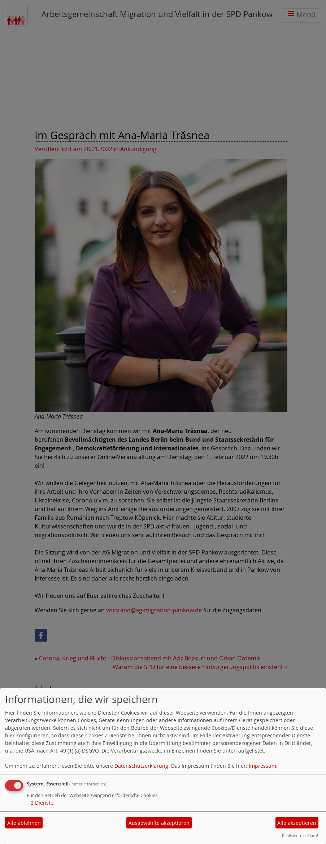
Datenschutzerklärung (141, 765)
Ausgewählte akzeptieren (159, 822)
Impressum (262, 765)
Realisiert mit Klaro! (300, 835)
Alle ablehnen (24, 822)
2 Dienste (40, 802)
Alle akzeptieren (296, 822)
